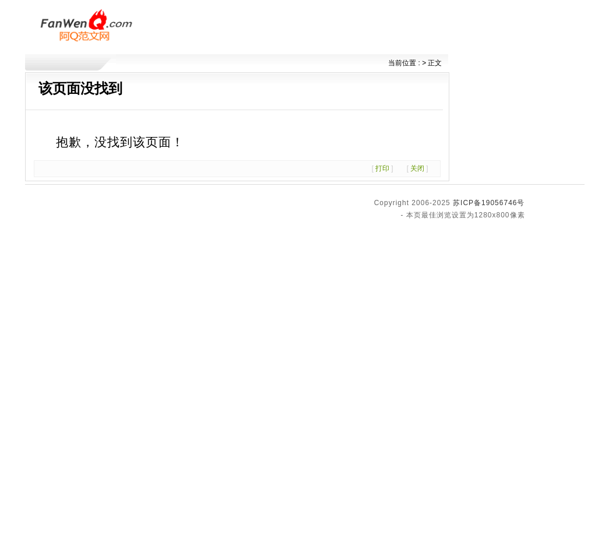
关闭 (417, 168)
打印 (382, 168)
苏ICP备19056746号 (488, 203)
